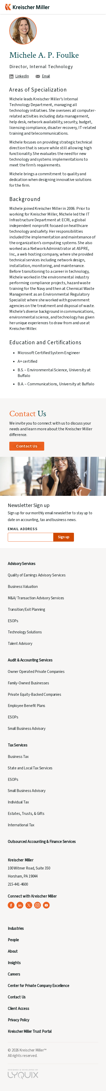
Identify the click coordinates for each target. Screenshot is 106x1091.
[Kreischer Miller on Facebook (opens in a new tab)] (11, 905)
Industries (16, 928)
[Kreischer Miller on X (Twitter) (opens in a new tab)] (28, 905)
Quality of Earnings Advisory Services (37, 575)
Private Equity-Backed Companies (34, 694)
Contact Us (26, 446)
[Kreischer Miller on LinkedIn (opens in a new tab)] (20, 905)
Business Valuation (23, 586)
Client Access (18, 1008)
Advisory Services (21, 564)
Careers (14, 974)
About (13, 951)
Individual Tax (18, 802)
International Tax (21, 825)
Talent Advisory (20, 643)
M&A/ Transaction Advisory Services (36, 598)
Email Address (23, 529)
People (13, 940)
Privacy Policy (18, 1020)
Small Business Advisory (27, 728)
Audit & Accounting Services (30, 660)
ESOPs (13, 621)
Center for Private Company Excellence (38, 986)
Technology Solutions (25, 632)
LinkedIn (22, 76)
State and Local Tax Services (30, 768)
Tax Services (17, 745)
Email (46, 76)
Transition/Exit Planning (26, 609)
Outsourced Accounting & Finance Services (42, 842)
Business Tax (18, 756)
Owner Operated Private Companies (36, 671)
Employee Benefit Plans (26, 706)
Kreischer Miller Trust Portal (29, 1031)
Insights (14, 963)
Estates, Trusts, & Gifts (26, 813)
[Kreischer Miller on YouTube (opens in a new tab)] (46, 905)
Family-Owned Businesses (28, 683)
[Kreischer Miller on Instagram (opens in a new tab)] (37, 905)
